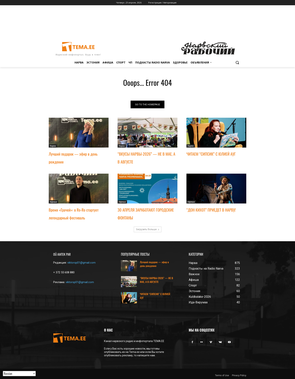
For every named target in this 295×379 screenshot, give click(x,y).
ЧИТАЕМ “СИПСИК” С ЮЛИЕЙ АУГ (211, 154)
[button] (237, 62)
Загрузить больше (147, 229)
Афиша (53, 201)
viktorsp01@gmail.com (81, 262)
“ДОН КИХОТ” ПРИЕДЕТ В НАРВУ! (211, 210)
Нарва (53, 146)
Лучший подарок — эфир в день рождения (154, 264)
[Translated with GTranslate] (19, 373)
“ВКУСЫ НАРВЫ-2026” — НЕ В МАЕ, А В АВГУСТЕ (156, 280)
